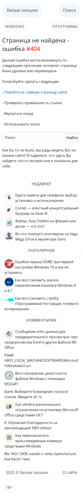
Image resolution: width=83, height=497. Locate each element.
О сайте (69, 472)
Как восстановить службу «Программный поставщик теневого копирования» (41, 303)
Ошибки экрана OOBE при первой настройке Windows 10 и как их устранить (38, 267)
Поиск (69, 10)
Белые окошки (22, 10)
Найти (72, 137)
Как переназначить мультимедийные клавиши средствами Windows (33, 441)
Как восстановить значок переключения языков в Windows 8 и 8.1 (40, 285)
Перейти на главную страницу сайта (35, 92)
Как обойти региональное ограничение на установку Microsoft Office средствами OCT (41, 409)
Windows (14, 26)
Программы (65, 26)
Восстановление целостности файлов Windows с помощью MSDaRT (35, 378)
